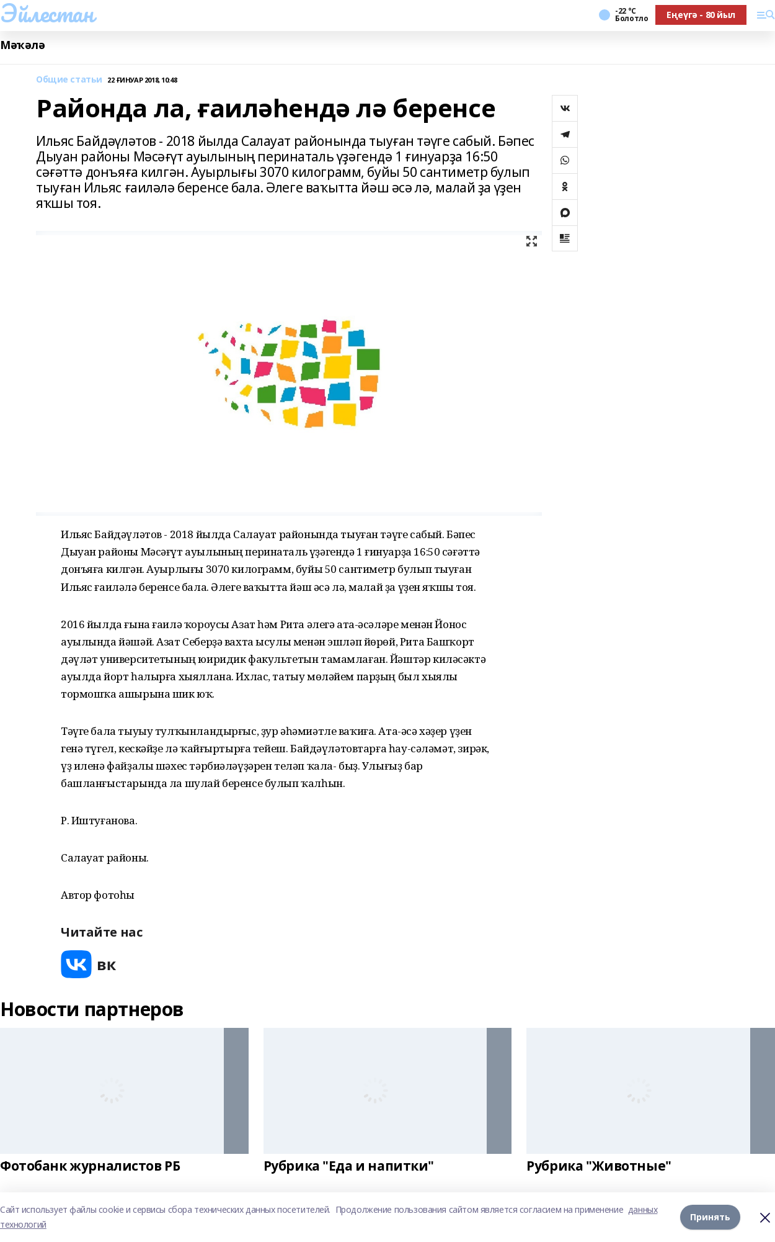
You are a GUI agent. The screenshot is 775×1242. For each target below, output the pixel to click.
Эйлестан (47, 13)
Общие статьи (69, 79)
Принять (710, 1217)
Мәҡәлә (22, 45)
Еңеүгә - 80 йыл (700, 14)
